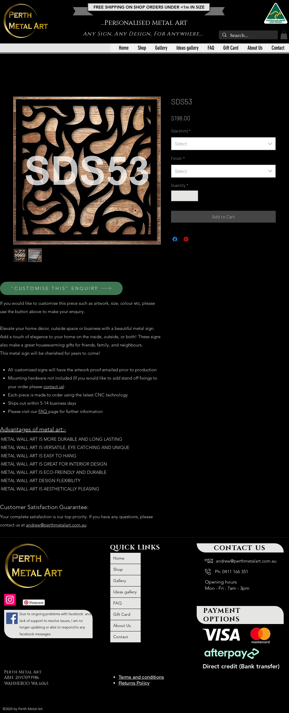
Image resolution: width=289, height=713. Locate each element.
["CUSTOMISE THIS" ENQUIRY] (61, 288)
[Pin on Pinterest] (186, 239)
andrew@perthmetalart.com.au (56, 525)
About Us (122, 625)
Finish (178, 158)
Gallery (119, 580)
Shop (118, 569)
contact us (53, 386)
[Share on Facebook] (174, 239)
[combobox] (223, 143)
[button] (284, 34)
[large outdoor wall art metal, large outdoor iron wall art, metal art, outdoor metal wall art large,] (12, 618)
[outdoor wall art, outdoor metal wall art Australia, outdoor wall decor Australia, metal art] (10, 599)
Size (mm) (181, 130)
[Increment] (193, 196)
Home (118, 558)
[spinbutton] (184, 196)
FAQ (43, 411)
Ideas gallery (125, 591)
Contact (120, 636)
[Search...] (247, 35)
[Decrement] (175, 196)
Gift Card (121, 614)
